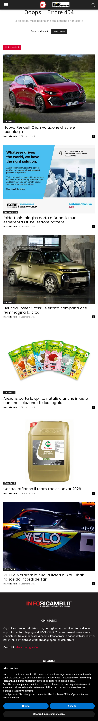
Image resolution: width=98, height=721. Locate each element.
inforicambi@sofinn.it (28, 647)
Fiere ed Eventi (10, 212)
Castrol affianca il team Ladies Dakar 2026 (42, 488)
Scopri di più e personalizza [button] (49, 714)
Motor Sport (9, 483)
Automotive (9, 121)
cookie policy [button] (67, 680)
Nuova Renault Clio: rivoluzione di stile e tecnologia (39, 129)
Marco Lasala (10, 136)
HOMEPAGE (59, 31)
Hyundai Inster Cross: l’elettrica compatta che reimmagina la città (45, 310)
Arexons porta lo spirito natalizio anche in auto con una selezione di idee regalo (45, 400)
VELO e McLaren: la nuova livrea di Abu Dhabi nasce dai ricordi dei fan (44, 577)
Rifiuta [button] (26, 706)
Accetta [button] (72, 706)
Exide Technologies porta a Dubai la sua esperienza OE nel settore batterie (40, 220)
